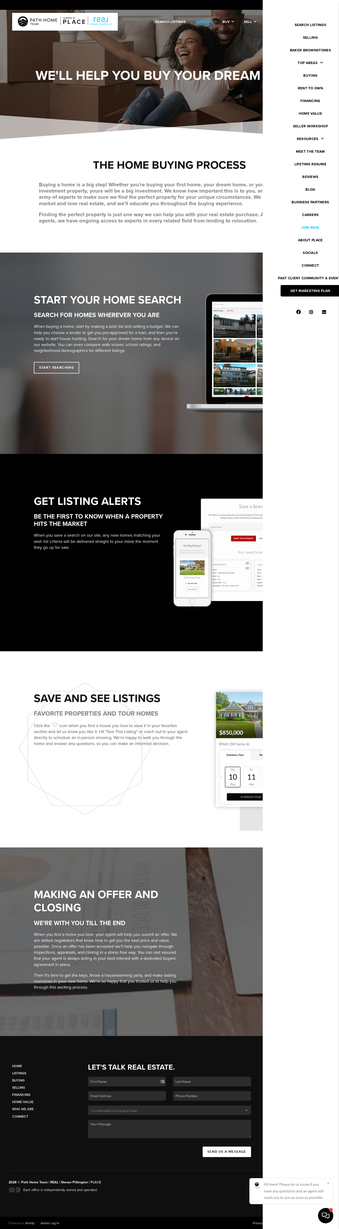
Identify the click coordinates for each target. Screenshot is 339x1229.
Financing (21, 1099)
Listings (19, 1078)
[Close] (328, 1183)
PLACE (96, 1187)
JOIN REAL (204, 22)
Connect (20, 1121)
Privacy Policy (262, 1223)
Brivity (30, 1223)
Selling (18, 1092)
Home (17, 1070)
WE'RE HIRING (310, 22)
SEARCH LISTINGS (170, 22)
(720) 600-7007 (297, 1152)
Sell (250, 22)
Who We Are (23, 1114)
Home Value (22, 1107)
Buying (18, 1085)
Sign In (320, 5)
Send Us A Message (226, 1156)
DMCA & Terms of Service (295, 1223)
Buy (228, 22)
